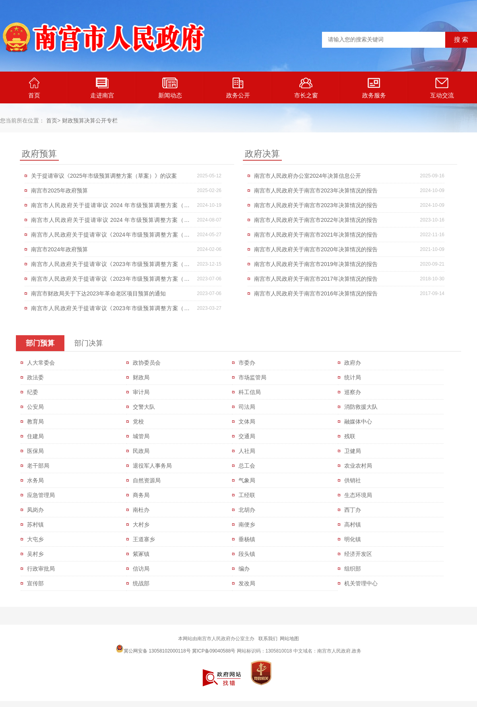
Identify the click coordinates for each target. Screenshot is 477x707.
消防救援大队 (361, 407)
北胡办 (246, 510)
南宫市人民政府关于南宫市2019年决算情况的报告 (316, 264)
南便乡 (246, 524)
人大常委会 (41, 362)
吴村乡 (35, 554)
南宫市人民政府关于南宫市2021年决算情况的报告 (316, 234)
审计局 (141, 392)
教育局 (35, 421)
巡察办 (352, 392)
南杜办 (141, 510)
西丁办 (352, 510)
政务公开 (238, 88)
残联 (349, 436)
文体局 (246, 421)
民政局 (141, 451)
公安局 (35, 407)
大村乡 (141, 524)
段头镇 (246, 554)
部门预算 (40, 343)
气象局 (246, 480)
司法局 (246, 407)
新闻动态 (170, 88)
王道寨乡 (144, 539)
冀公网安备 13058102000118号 (153, 649)
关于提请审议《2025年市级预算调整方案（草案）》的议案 (104, 176)
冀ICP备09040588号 (213, 651)
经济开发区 (358, 554)
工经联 (246, 495)
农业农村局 (358, 465)
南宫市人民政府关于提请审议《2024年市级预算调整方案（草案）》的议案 (110, 236)
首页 (34, 88)
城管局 (141, 436)
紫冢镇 (141, 554)
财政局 (141, 377)
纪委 (32, 392)
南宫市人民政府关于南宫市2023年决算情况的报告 (316, 190)
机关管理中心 (361, 583)
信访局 (141, 568)
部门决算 (88, 343)
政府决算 (262, 154)
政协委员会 (147, 362)
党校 (138, 421)
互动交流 (442, 88)
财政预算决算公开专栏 (90, 120)
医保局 (35, 451)
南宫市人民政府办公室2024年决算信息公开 (307, 176)
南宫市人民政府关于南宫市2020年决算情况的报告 (316, 249)
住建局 (35, 436)
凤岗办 (35, 510)
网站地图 (289, 638)
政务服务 (374, 88)
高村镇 (352, 524)
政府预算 (39, 154)
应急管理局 (41, 495)
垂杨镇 (246, 539)
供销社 (352, 480)
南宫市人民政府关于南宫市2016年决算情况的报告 (316, 293)
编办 (244, 568)
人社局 (246, 451)
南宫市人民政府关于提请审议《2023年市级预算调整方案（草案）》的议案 (110, 266)
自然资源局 (147, 480)
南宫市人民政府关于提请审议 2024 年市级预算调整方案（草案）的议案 (110, 207)
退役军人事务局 (152, 465)
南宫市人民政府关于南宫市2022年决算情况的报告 (316, 220)
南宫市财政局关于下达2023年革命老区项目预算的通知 (98, 293)
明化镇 (352, 539)
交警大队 (144, 407)
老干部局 (38, 465)
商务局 (141, 495)
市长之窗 (306, 88)
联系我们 (267, 638)
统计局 (352, 377)
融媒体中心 (358, 421)
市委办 (246, 362)
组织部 (352, 568)
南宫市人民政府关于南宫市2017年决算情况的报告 (316, 279)
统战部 (141, 583)
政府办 (352, 362)
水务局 (35, 480)
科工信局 (249, 392)
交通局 (246, 436)
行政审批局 (41, 568)
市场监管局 (252, 377)
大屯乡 (35, 539)
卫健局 (352, 451)
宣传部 (35, 583)
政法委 (35, 377)
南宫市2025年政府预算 (59, 190)
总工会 (246, 465)
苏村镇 (35, 524)
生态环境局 (358, 495)
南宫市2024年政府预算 (59, 249)
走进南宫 (102, 88)
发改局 (246, 583)
